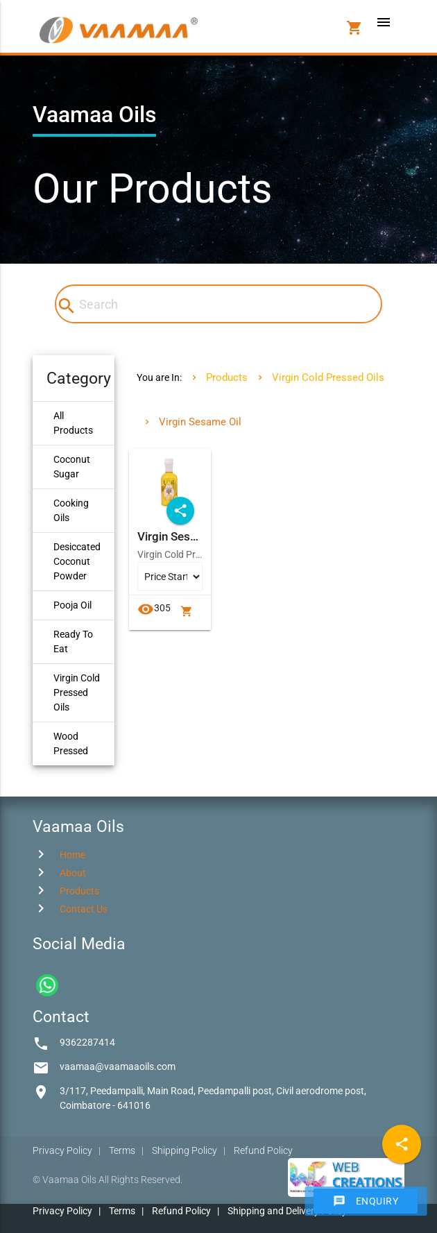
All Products (73, 423)
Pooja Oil (72, 605)
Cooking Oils (71, 510)
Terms (122, 1150)
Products (227, 377)
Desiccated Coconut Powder (77, 561)
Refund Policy (263, 1150)
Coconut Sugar (71, 466)
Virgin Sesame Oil (200, 422)
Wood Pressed (70, 743)
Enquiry (366, 1201)
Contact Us (84, 909)
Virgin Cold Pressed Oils (76, 692)
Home (72, 854)
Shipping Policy (184, 1150)
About (73, 872)
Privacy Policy (62, 1150)
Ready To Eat (73, 641)
